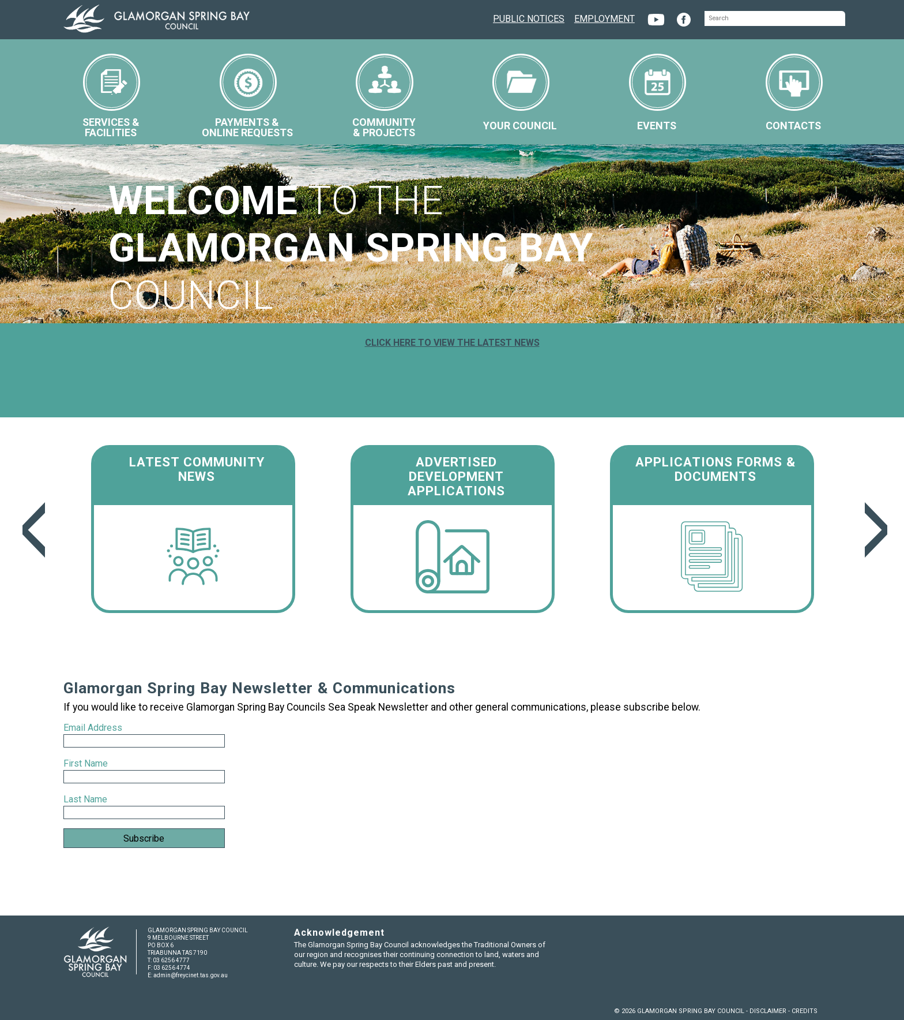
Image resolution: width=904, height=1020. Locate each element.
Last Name (85, 799)
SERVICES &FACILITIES (111, 96)
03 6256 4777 (171, 960)
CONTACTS (794, 93)
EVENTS (657, 93)
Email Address (94, 727)
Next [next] (873, 530)
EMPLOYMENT (604, 17)
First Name (85, 763)
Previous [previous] (31, 530)
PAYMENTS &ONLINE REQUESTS (247, 96)
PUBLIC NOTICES (528, 17)
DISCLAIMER (767, 1011)
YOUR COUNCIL (520, 93)
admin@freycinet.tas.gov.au (190, 975)
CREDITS (805, 1011)
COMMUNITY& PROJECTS (384, 96)
